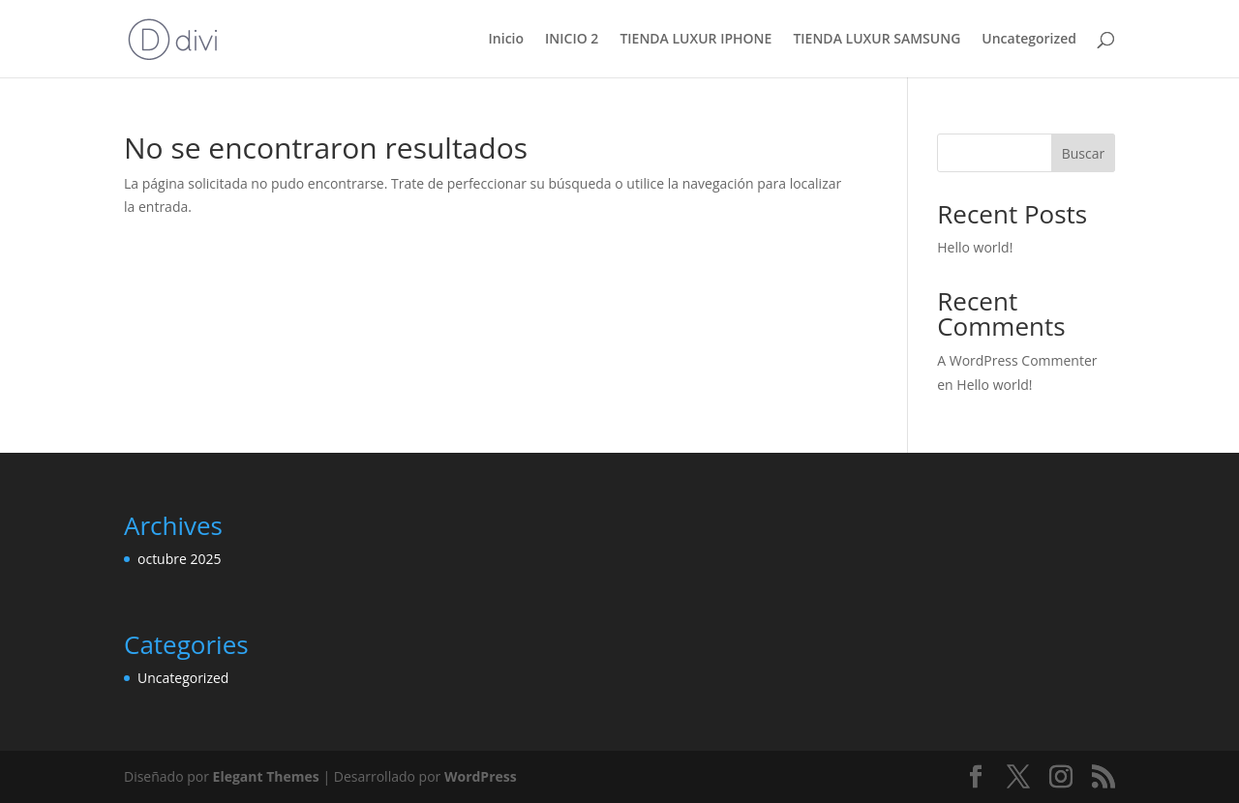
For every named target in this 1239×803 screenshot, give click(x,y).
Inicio (506, 39)
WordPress (480, 776)
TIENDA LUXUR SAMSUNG (876, 39)
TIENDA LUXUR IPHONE (695, 39)
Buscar (1083, 153)
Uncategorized (1029, 39)
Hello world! (974, 247)
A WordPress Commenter (1017, 360)
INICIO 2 (571, 39)
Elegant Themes (266, 776)
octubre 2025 (179, 559)
